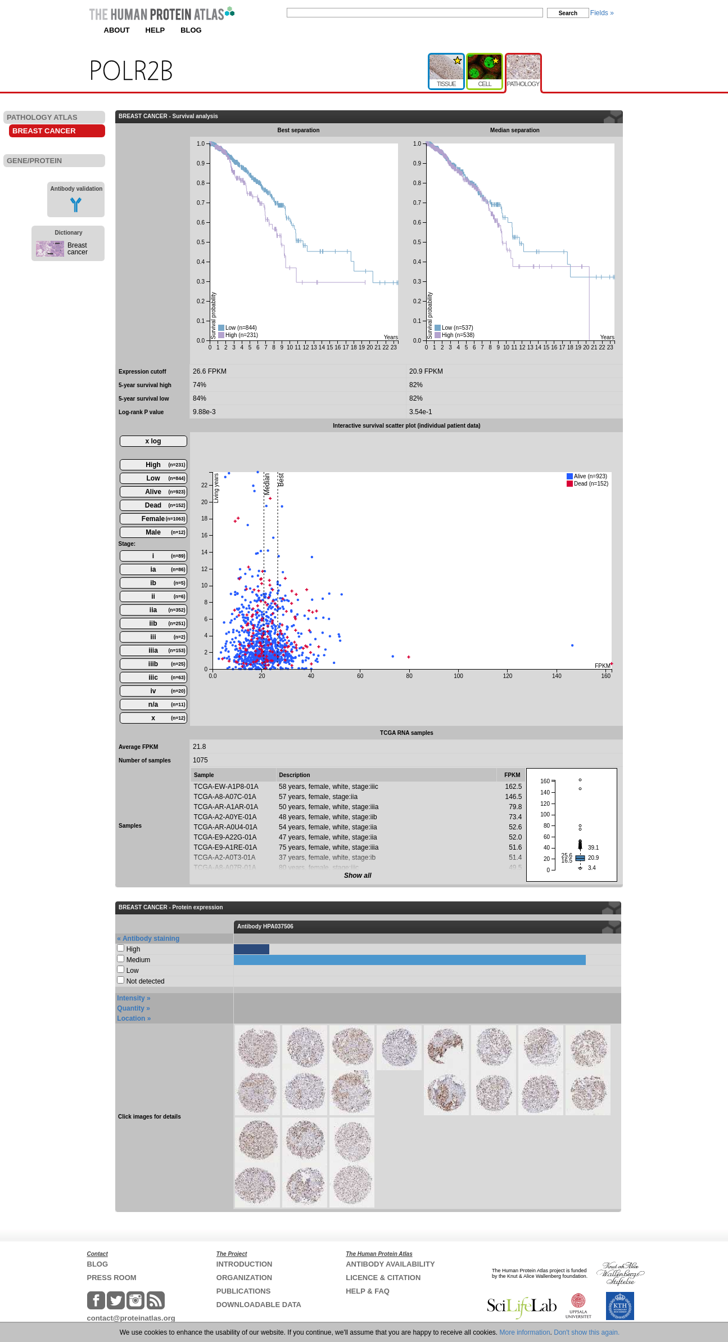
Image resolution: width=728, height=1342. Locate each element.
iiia (166, 650)
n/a (167, 704)
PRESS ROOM (112, 1277)
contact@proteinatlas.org (131, 1318)
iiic (166, 677)
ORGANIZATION (244, 1277)
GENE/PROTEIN (34, 160)
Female (164, 519)
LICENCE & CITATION (383, 1277)
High (165, 465)
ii (168, 596)
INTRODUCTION (244, 1264)
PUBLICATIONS (243, 1291)
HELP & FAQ (368, 1291)
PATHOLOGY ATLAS (42, 117)
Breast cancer (77, 248)
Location (131, 1018)
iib (168, 623)
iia (168, 610)
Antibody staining (151, 938)
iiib (167, 664)
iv (167, 691)
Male (165, 532)
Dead (165, 505)
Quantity (130, 1008)
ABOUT (117, 30)
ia (167, 569)
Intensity (130, 998)
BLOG (191, 30)
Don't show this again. (587, 1332)
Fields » (602, 13)
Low (166, 478)
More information (525, 1332)
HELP (155, 30)
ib (167, 583)
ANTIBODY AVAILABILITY (390, 1264)
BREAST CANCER (44, 131)
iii (167, 637)
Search (568, 13)
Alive (165, 492)
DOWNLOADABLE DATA (258, 1304)
